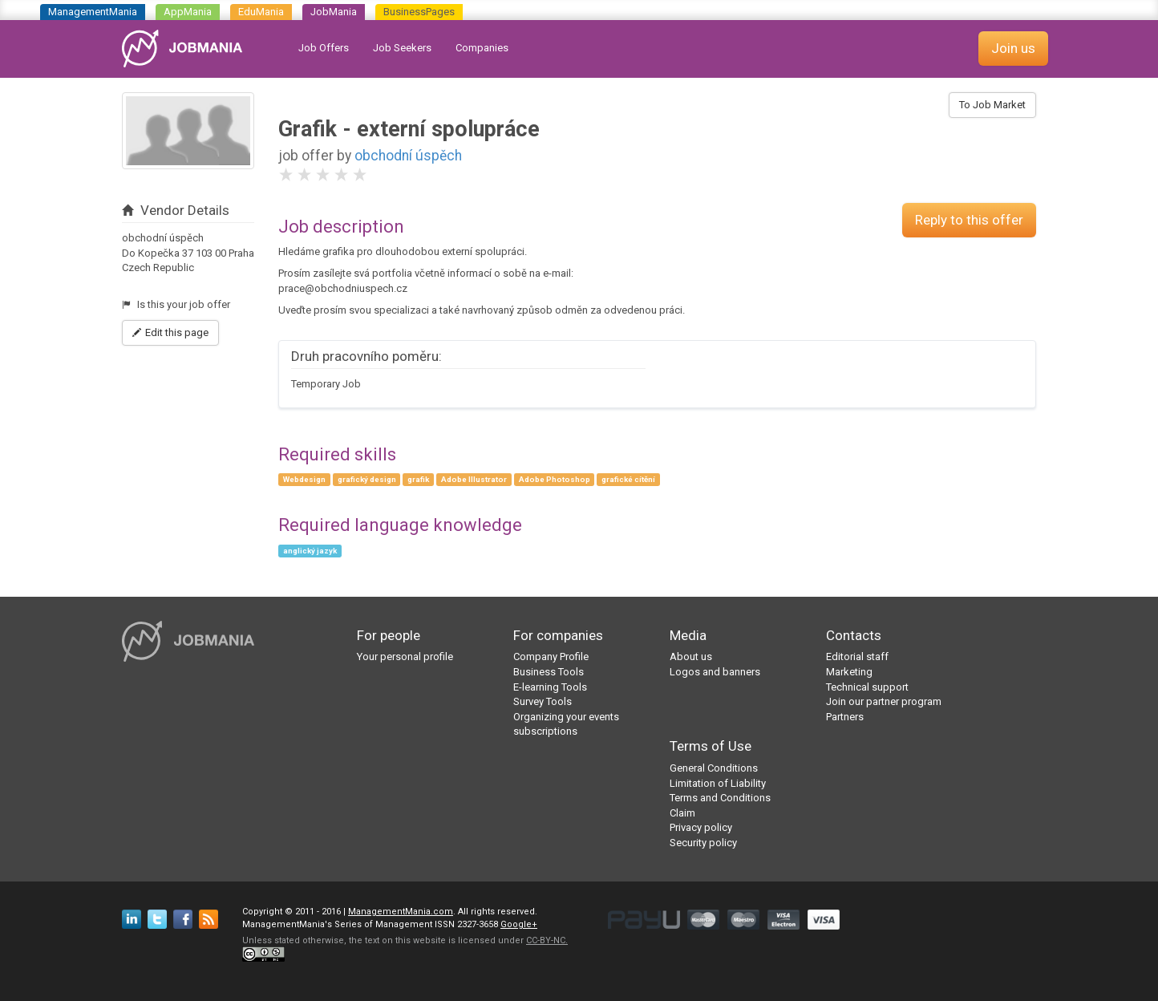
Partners (845, 717)
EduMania (261, 12)
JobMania (333, 12)
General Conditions (714, 768)
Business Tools (548, 672)
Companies (482, 48)
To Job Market (992, 105)
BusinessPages (419, 12)
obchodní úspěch (408, 156)
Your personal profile (405, 656)
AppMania (188, 12)
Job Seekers (402, 48)
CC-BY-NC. (547, 940)
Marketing (849, 672)
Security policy (703, 843)
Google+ (518, 924)
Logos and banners (715, 672)
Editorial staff (857, 656)
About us (691, 656)
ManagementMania (92, 12)
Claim (682, 813)
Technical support (867, 687)
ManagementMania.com (400, 911)
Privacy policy (701, 827)
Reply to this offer (969, 220)
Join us (1013, 48)
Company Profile (551, 656)
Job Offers (323, 48)
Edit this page (170, 332)
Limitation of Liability (718, 783)
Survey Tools (542, 701)
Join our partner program (883, 701)
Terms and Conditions (720, 798)
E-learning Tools (550, 687)
